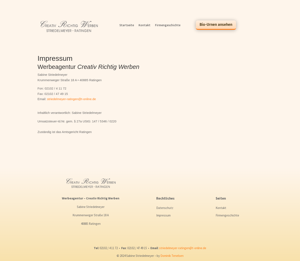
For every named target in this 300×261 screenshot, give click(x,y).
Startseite (126, 25)
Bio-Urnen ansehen (216, 24)
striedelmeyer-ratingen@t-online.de (71, 99)
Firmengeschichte (167, 25)
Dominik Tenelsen (172, 256)
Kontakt (144, 25)
